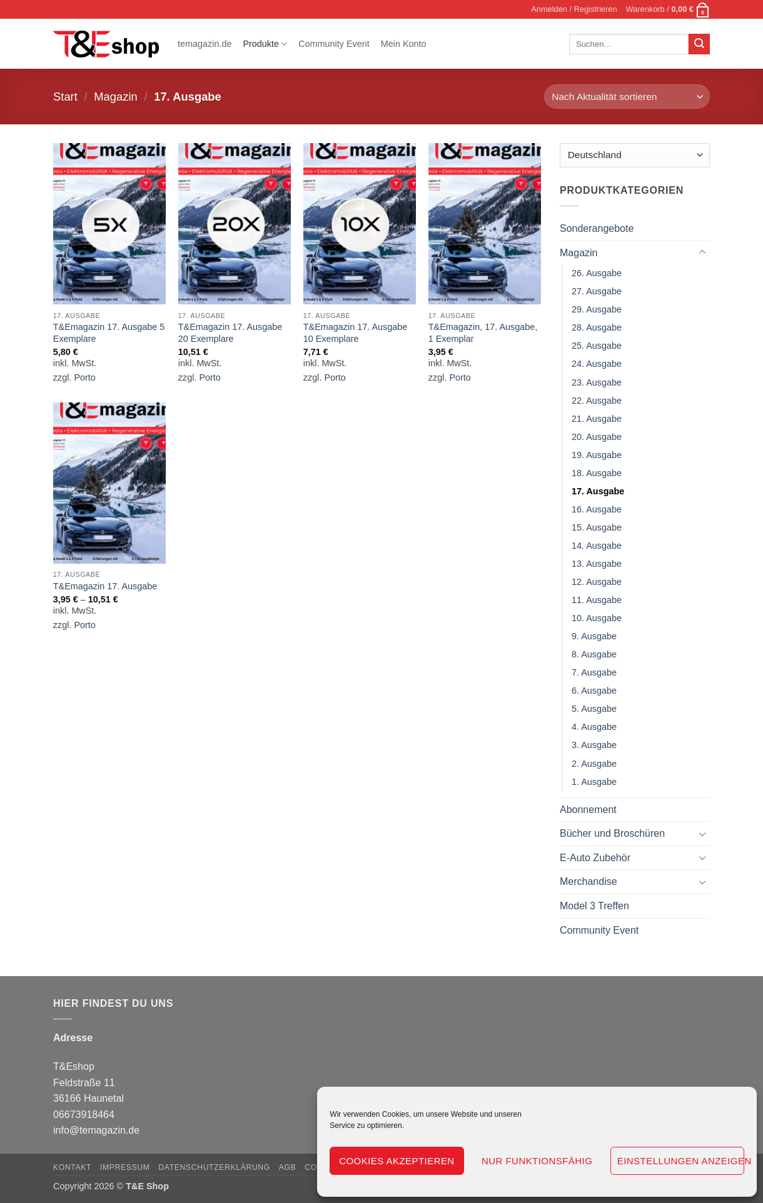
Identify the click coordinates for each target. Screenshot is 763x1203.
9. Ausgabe (594, 637)
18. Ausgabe (597, 473)
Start (65, 96)
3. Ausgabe (594, 746)
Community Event (334, 44)
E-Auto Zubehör (595, 857)
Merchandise (588, 882)
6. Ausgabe (594, 691)
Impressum (125, 1167)
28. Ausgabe (597, 328)
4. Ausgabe (594, 727)
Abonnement (588, 809)
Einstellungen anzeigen (680, 1161)
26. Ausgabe (597, 274)
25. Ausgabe (597, 346)
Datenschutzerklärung (214, 1167)
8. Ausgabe (594, 655)
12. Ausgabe (597, 582)
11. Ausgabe (597, 600)
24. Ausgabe (597, 364)
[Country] (635, 155)
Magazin (116, 96)
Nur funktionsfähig (537, 1161)
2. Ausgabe (594, 764)
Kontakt (72, 1167)
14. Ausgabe (597, 546)
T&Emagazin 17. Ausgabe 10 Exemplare (355, 333)
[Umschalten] (702, 253)
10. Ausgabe (597, 619)
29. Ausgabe (597, 310)
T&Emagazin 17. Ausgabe (105, 586)
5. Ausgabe (594, 709)
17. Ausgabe (598, 491)
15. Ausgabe (597, 527)
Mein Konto (404, 44)
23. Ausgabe (597, 382)
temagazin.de (204, 44)
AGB (287, 1167)
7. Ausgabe (594, 673)
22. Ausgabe (597, 401)
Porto (84, 377)
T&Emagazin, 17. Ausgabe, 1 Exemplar (482, 333)
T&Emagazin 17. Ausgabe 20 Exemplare (230, 333)
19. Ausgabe (597, 455)
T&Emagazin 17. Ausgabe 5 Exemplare (108, 333)
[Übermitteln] (699, 44)
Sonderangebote (597, 228)
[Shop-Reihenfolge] (627, 96)
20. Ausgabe (597, 437)
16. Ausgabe (597, 509)
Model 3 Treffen (594, 906)
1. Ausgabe (594, 782)
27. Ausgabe (597, 292)
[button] (574, 9)
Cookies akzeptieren (396, 1161)
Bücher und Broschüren (612, 834)
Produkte (265, 44)
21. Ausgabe (597, 419)
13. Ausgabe (597, 564)
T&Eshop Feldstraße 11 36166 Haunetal (88, 1082)
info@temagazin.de (96, 1130)
